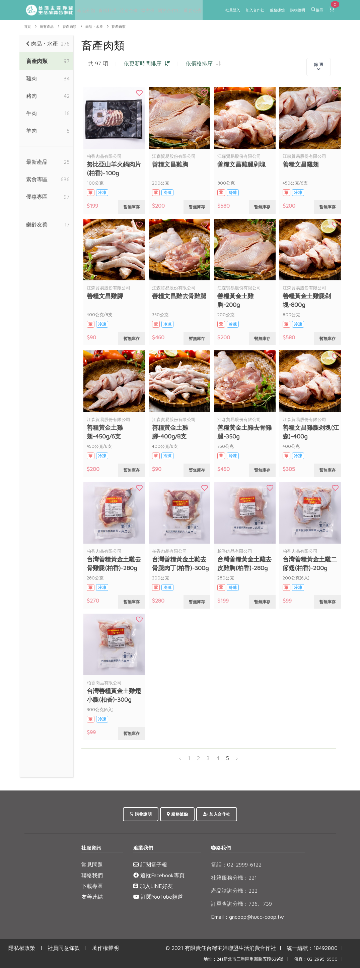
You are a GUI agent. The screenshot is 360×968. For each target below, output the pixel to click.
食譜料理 (102, 10)
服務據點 (277, 10)
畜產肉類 (70, 26)
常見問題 (92, 864)
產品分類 (84, 10)
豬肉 (31, 96)
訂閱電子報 (150, 864)
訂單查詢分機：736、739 (241, 904)
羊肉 (31, 131)
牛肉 (31, 113)
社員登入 (232, 10)
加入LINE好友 (153, 886)
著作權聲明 (105, 948)
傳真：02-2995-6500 (316, 959)
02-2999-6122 (236, 864)
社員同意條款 (64, 948)
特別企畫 (122, 10)
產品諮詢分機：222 (234, 891)
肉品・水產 (94, 26)
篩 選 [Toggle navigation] (318, 66)
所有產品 (47, 26)
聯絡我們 (92, 875)
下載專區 (92, 886)
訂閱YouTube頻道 (158, 897)
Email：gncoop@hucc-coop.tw (247, 917)
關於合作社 (157, 10)
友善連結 (92, 897)
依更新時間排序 (147, 63)
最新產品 (37, 162)
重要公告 (178, 10)
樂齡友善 (37, 224)
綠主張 (138, 10)
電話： (219, 864)
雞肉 (31, 78)
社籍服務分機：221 (234, 878)
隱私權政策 (21, 948)
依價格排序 (203, 63)
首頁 (27, 26)
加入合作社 (255, 10)
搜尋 (317, 9)
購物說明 (297, 10)
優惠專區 (37, 197)
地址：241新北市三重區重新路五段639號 (243, 959)
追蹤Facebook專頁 (159, 875)
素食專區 (37, 179)
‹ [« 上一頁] (180, 758)
